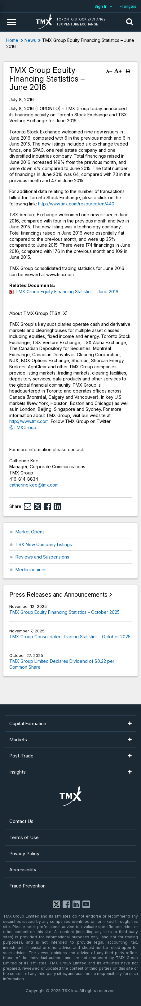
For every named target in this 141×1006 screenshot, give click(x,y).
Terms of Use (24, 837)
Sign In (101, 6)
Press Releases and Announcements (58, 594)
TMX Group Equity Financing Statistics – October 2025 (64, 612)
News (30, 40)
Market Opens (30, 531)
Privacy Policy (24, 853)
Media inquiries (30, 569)
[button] (130, 22)
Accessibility (22, 870)
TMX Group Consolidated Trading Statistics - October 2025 (69, 636)
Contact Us (21, 821)
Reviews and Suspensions (42, 556)
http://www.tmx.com (29, 421)
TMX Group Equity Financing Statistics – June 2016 (66, 291)
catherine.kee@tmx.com (34, 484)
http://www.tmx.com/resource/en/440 (76, 203)
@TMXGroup (22, 427)
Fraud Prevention (27, 886)
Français (128, 6)
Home (12, 40)
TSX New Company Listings (43, 544)
